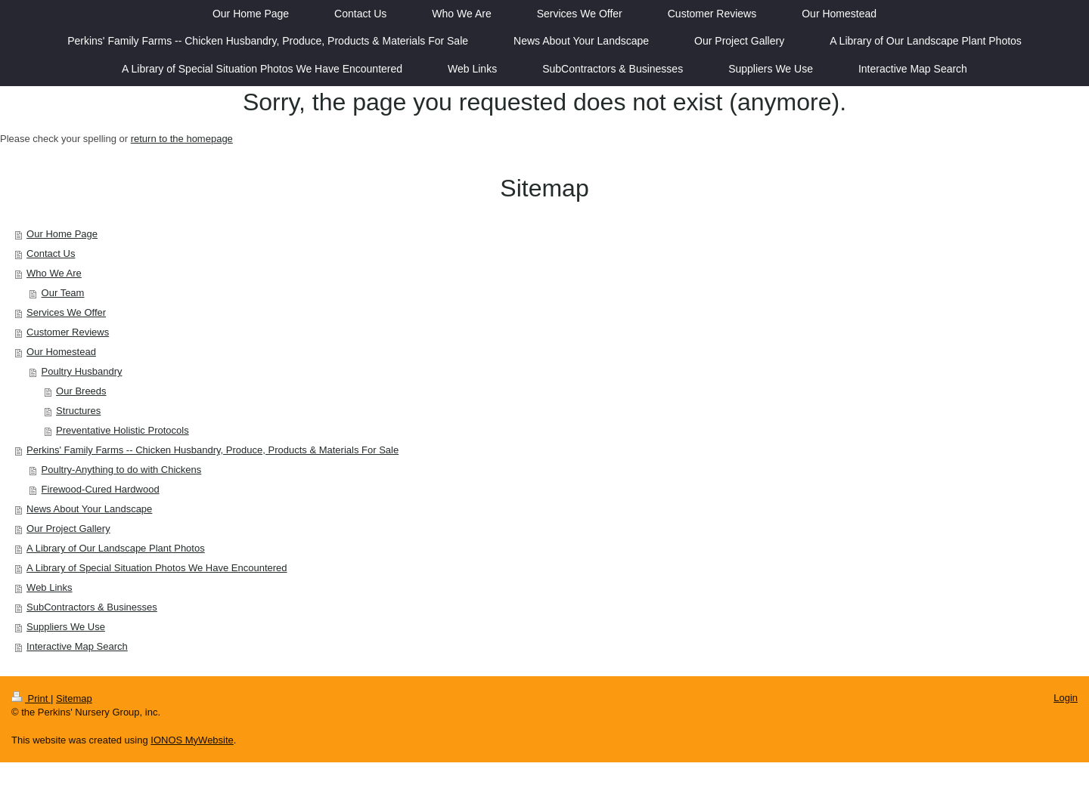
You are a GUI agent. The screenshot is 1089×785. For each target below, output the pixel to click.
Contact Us (50, 253)
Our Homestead (61, 351)
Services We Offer (66, 312)
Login (1065, 697)
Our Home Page (62, 234)
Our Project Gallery (68, 528)
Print (31, 698)
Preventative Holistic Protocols (122, 430)
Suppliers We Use (65, 626)
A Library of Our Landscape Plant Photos (115, 548)
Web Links (49, 587)
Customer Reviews (67, 332)
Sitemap (74, 698)
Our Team (63, 292)
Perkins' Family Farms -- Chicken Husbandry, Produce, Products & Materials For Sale (212, 450)
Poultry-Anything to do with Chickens (122, 469)
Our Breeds (81, 391)
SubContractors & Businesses (91, 607)
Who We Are (54, 273)
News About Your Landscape (89, 509)
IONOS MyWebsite (192, 740)
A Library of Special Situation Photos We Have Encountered (156, 567)
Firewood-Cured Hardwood (101, 489)
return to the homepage (182, 138)
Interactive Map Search (77, 646)
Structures (78, 410)
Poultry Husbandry (82, 371)
